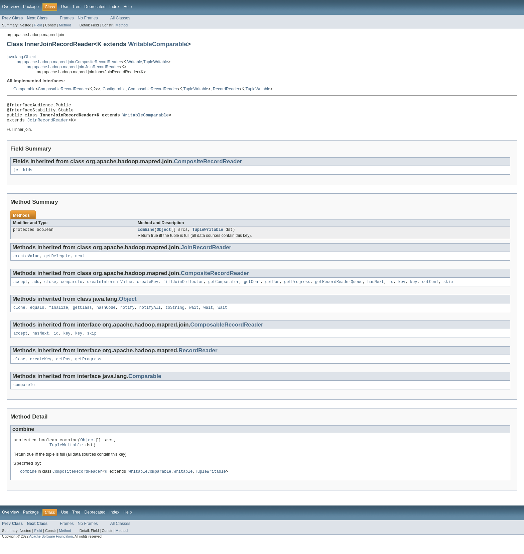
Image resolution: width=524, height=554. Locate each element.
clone (19, 314)
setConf (430, 288)
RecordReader (226, 89)
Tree (76, 6)
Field (38, 25)
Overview (10, 6)
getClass (82, 314)
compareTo (71, 288)
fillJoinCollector (183, 288)
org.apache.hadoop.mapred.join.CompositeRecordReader (69, 62)
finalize (58, 314)
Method (65, 25)
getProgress (297, 288)
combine (146, 235)
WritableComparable (157, 44)
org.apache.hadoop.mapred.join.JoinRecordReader (73, 67)
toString (174, 314)
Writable (134, 62)
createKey (147, 288)
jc (15, 174)
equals (37, 314)
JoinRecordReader (48, 124)
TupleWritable (155, 62)
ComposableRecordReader (62, 89)
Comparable (24, 89)
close (50, 288)
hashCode (106, 314)
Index (114, 6)
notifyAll (150, 314)
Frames (67, 18)
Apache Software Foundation (51, 548)
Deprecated (95, 6)
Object (164, 235)
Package (31, 6)
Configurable (114, 89)
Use (64, 6)
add (35, 288)
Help (127, 6)
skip (447, 288)
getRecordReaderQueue (339, 288)
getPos (272, 288)
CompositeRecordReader (208, 165)
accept (20, 288)
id (391, 288)
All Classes (120, 18)
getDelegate (57, 262)
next (80, 262)
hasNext (375, 288)
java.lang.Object (21, 57)
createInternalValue (109, 288)
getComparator (223, 288)
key (401, 288)
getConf (252, 288)
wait (194, 314)
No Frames (88, 18)
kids (27, 174)
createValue (26, 262)
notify (127, 314)
